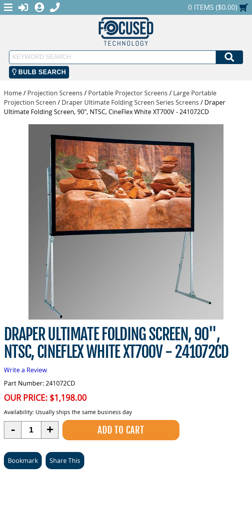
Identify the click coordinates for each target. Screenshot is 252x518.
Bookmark (23, 460)
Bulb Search (39, 72)
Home (13, 93)
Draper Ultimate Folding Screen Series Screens (130, 102)
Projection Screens (55, 93)
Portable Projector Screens (128, 93)
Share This (65, 460)
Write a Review (25, 370)
